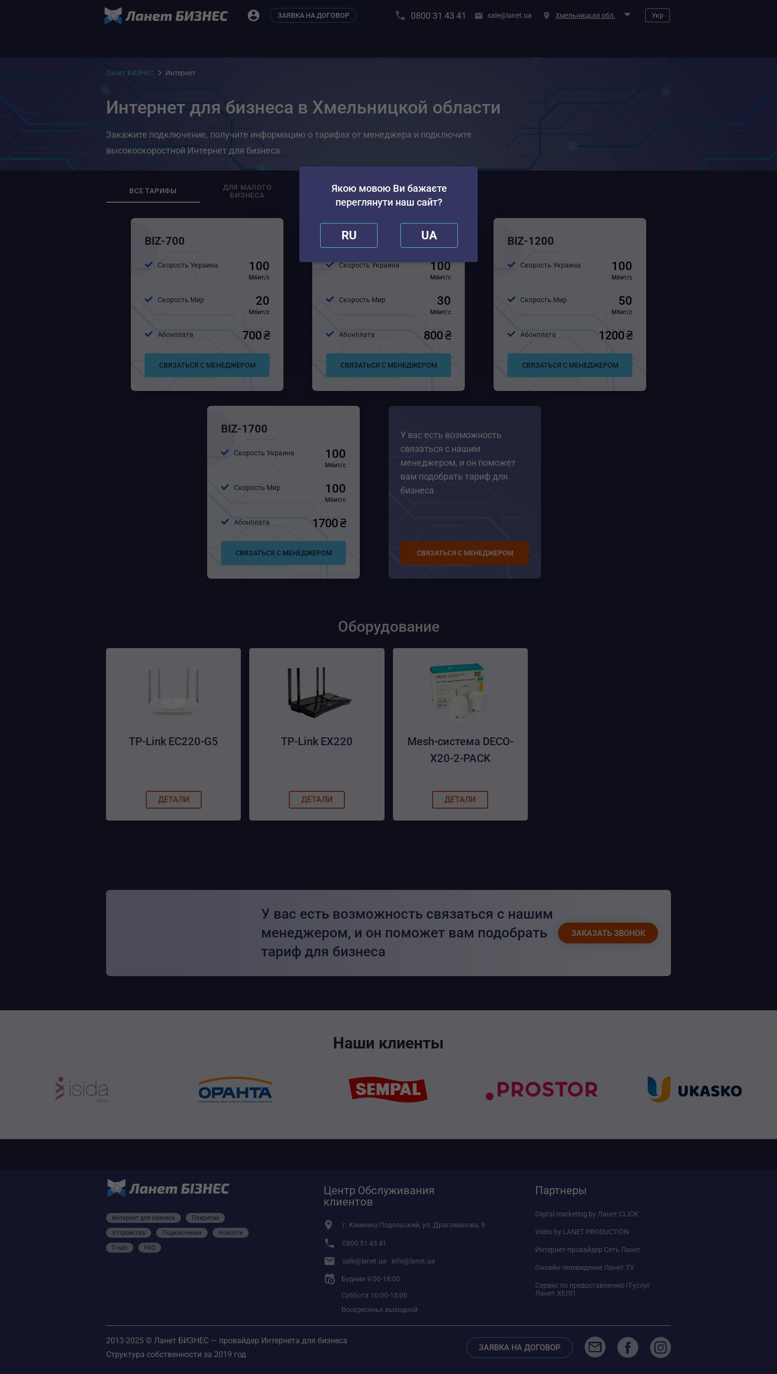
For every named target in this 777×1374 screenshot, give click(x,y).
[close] (349, 235)
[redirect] (429, 235)
